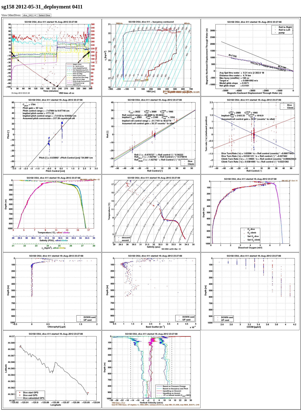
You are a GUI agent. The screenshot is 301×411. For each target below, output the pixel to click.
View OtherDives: (11, 15)
